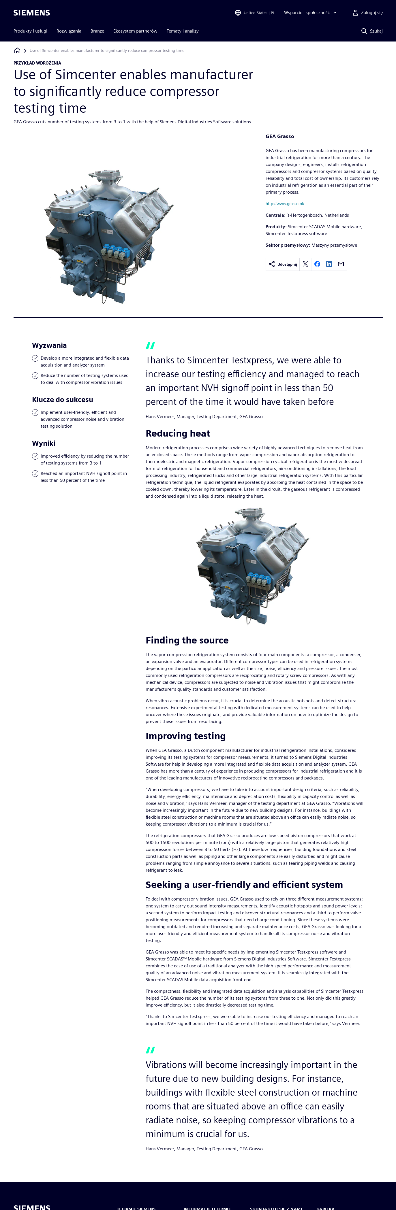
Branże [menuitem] (97, 31)
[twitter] (305, 264)
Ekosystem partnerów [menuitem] (135, 31)
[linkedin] (329, 264)
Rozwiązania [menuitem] (69, 31)
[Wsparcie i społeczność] (311, 12)
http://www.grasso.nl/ (285, 203)
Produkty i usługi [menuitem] (30, 31)
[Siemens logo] (32, 13)
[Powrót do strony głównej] (17, 50)
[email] (341, 264)
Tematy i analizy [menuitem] (183, 31)
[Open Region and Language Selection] (254, 12)
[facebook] (317, 264)
